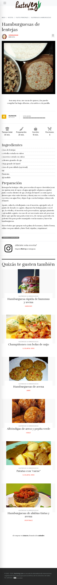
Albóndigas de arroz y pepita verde (28, 428)
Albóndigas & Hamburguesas (41, 17)
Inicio (3, 17)
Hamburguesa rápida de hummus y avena (28, 300)
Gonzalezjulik (13, 35)
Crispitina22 (28, 520)
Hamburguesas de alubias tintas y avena (29, 515)
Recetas (10, 17)
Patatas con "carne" (29, 471)
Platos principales (22, 17)
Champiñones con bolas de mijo (28, 344)
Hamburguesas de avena (28, 386)
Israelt (28, 433)
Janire (28, 390)
